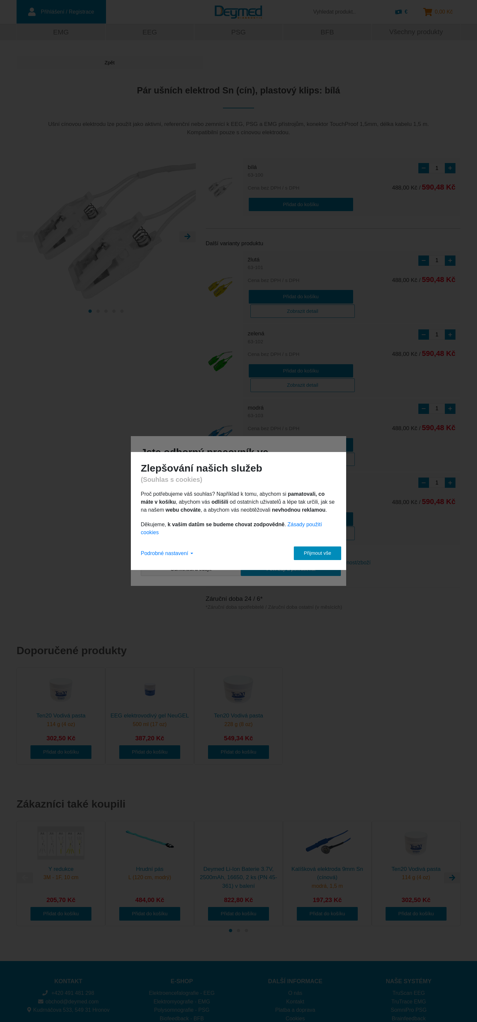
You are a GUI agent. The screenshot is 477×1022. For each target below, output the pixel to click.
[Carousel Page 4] (114, 312)
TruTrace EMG (408, 940)
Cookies (295, 957)
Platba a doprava (295, 949)
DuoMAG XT (409, 974)
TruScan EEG (409, 932)
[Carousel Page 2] (98, 312)
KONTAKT (68, 920)
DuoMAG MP (408, 966)
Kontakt (295, 940)
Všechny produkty (416, 32)
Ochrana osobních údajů (295, 966)
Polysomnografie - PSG (181, 949)
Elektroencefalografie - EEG (182, 932)
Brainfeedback (409, 957)
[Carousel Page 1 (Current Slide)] (90, 312)
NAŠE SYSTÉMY (409, 920)
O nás (295, 932)
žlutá (255, 263)
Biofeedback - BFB (182, 957)
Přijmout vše (311, 553)
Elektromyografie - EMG (181, 940)
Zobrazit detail (328, 295)
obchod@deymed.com (68, 940)
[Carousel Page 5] (122, 312)
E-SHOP (182, 920)
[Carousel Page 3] (106, 312)
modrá (256, 381)
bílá (255, 172)
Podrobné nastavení (167, 553)
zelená (256, 322)
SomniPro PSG (409, 949)
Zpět (41, 63)
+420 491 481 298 (68, 932)
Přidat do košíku (274, 204)
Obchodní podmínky (295, 974)
